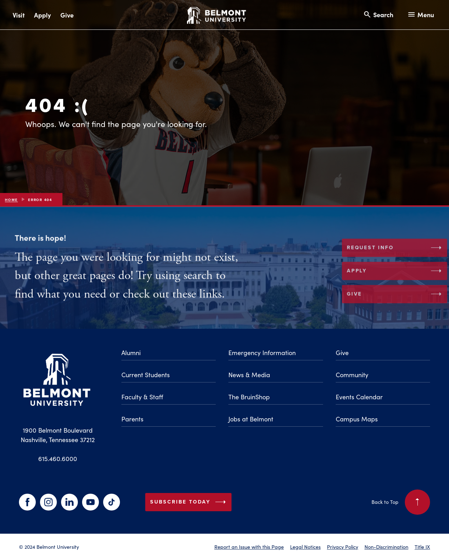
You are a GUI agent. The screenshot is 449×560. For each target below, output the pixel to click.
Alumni (131, 352)
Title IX (422, 546)
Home (11, 199)
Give (67, 15)
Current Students (145, 374)
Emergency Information (262, 352)
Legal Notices (305, 546)
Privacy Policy (342, 546)
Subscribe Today (189, 502)
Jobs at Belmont (250, 418)
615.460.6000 (57, 458)
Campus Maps (357, 418)
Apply (42, 15)
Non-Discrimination (386, 546)
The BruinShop (249, 396)
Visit (19, 15)
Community (352, 374)
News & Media (249, 374)
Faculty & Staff (142, 396)
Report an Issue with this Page (249, 546)
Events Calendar (359, 396)
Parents (132, 418)
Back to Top (400, 502)
